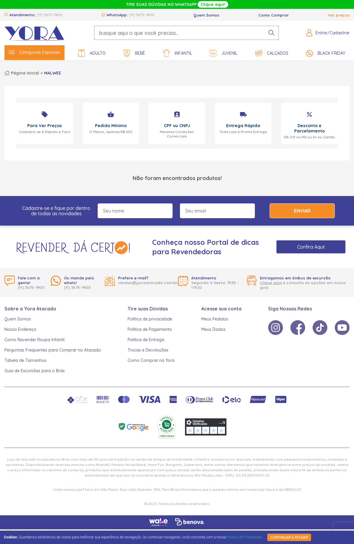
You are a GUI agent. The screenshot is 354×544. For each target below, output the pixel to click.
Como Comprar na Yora (151, 360)
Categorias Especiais (34, 52)
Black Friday (325, 53)
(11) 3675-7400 (49, 14)
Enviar (302, 211)
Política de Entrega (146, 339)
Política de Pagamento (150, 329)
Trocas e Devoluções (148, 350)
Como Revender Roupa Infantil (34, 339)
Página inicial (25, 73)
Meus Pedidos (214, 319)
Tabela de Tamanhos (25, 360)
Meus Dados (213, 329)
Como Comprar (273, 15)
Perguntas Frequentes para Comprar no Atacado (52, 350)
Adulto (92, 53)
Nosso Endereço (20, 329)
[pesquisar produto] (271, 33)
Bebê (134, 53)
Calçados (271, 53)
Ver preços (339, 15)
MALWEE (52, 73)
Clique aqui (271, 282)
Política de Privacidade (244, 537)
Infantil (177, 53)
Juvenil (223, 53)
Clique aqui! (213, 4)
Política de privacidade (150, 319)
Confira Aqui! (311, 247)
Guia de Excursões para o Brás (34, 370)
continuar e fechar (289, 537)
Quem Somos (206, 15)
